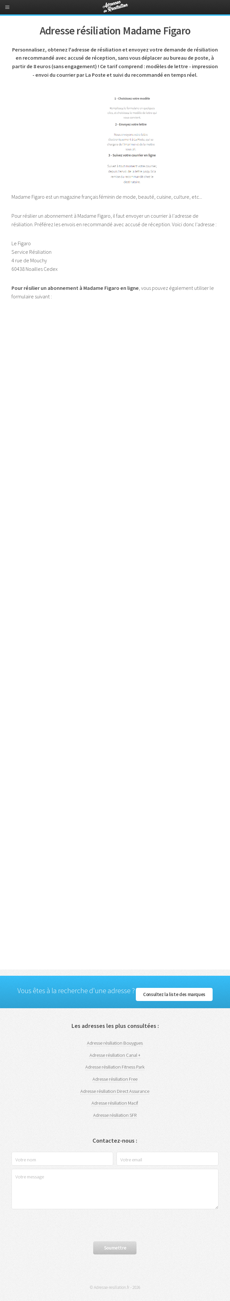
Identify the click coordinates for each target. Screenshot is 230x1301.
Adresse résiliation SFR (114, 1115)
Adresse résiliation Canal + (115, 1055)
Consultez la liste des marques (174, 994)
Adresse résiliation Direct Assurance (114, 1091)
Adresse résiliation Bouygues (115, 1043)
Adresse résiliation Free (115, 1079)
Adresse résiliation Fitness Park (115, 1067)
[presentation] (61, 1225)
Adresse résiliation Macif (115, 1103)
